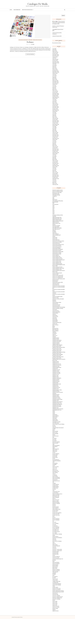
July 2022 (54, 74)
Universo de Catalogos (56, 583)
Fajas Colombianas (55, 445)
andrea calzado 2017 (56, 256)
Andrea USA (54, 323)
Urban (53, 586)
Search (63, 15)
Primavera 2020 (55, 551)
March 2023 (54, 68)
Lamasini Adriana (55, 484)
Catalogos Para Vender (56, 405)
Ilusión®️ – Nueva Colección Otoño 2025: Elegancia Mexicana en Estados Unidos (58, 22)
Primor (53, 555)
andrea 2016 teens (55, 239)
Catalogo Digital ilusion (56, 367)
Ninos (53, 516)
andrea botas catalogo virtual (58, 244)
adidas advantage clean (56, 217)
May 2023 (54, 66)
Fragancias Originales (56, 460)
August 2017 (54, 139)
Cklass (53, 411)
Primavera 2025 (55, 554)
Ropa (53, 561)
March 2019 (54, 117)
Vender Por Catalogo (56, 589)
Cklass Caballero (55, 415)
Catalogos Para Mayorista (57, 404)
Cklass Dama (54, 417)
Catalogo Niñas (55, 382)
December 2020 (55, 93)
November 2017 (55, 136)
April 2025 (54, 49)
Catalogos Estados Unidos (57, 399)
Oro (53, 521)
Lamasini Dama (55, 485)
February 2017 (55, 146)
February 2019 (55, 118)
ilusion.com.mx (55, 470)
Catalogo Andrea (55, 339)
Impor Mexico (55, 472)
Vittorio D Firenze (55, 606)
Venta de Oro (55, 593)
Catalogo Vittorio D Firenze (57, 392)
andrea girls (54, 309)
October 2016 (55, 151)
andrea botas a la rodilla (57, 242)
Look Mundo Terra (56, 491)
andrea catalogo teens (56, 261)
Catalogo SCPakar (55, 391)
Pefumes (54, 538)
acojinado (54, 216)
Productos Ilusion (55, 557)
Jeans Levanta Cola (56, 478)
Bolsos (53, 326)
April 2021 (54, 88)
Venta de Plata (55, 594)
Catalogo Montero (55, 381)
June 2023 (54, 65)
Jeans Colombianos (56, 477)
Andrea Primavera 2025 (56, 36)
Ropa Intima (54, 568)
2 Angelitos (54, 196)
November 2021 (55, 82)
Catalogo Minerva (55, 380)
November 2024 (55, 55)
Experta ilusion (55, 443)
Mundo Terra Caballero (56, 512)
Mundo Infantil (55, 510)
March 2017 (54, 145)
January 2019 (55, 119)
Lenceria (54, 489)
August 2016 (54, 153)
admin (33, 44)
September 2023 (55, 62)
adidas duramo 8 (55, 222)
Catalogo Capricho (56, 343)
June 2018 (54, 127)
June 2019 (54, 113)
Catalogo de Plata (55, 366)
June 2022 (54, 75)
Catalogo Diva (55, 368)
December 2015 (55, 163)
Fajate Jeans (54, 450)
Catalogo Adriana (55, 337)
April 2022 (54, 78)
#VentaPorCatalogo (56, 194)
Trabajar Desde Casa (56, 581)
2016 (53, 198)
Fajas (53, 444)
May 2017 (54, 143)
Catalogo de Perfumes (56, 365)
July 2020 (54, 99)
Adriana (53, 224)
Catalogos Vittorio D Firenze (57, 408)
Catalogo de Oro (55, 362)
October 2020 (55, 95)
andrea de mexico (55, 283)
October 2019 (55, 108)
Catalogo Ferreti (55, 374)
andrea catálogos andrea (57, 263)
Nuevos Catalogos (55, 518)
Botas (53, 327)
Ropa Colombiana (55, 562)
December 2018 (55, 120)
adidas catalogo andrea (56, 219)
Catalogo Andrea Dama (56, 340)
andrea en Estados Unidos (57, 296)
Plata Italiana (54, 544)
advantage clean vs (56, 229)
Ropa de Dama (55, 564)
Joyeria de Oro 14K (56, 480)
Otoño (53, 535)
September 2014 (55, 178)
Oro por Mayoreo (55, 528)
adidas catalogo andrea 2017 (57, 220)
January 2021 (55, 92)
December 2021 (55, 81)
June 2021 (54, 86)
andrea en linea (55, 297)
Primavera (54, 548)
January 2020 (55, 105)
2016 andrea (54, 199)
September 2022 (55, 72)
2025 (53, 213)
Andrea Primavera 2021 (56, 322)
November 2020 (55, 94)
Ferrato (53, 452)
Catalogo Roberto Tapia (57, 389)
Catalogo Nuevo (55, 386)
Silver (53, 575)
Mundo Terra (54, 511)
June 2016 (54, 156)
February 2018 (55, 132)
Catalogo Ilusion (55, 376)
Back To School (55, 324)
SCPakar (54, 574)
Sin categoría (54, 576)
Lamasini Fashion (55, 486)
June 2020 (54, 100)
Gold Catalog (54, 463)
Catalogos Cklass (55, 395)
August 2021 (54, 84)
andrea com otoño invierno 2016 (58, 278)
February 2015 (55, 172)
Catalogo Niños (55, 385)
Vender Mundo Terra (56, 588)
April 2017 (54, 144)
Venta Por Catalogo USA (57, 597)
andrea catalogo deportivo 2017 (58, 259)
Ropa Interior (55, 567)
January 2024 (55, 60)
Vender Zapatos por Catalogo (58, 590)
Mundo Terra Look (56, 515)
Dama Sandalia (55, 433)
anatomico (54, 232)
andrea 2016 (54, 238)
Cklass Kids (54, 418)
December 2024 (55, 54)
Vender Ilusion (55, 587)
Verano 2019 (54, 602)
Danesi (53, 434)
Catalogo (54, 336)
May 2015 (54, 170)
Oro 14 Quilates (55, 523)
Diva (53, 437)
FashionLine (54, 451)
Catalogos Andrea (55, 394)
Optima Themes (20, 617)
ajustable (54, 231)
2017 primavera (55, 204)
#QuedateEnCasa (55, 193)
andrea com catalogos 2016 (57, 276)
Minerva (54, 498)
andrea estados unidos (56, 302)
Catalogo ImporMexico (56, 378)
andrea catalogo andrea (57, 257)
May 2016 (54, 157)
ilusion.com (54, 469)
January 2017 (55, 147)
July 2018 (54, 126)
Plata (53, 542)
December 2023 (55, 61)
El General (54, 440)
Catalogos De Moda (37, 3)
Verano (53, 600)
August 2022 (54, 73)
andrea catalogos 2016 (56, 262)
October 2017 (55, 137)
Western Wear (55, 608)
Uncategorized (55, 582)
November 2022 (55, 71)
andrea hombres (55, 310)
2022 (53, 210)
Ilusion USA (54, 467)
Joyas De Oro (54, 479)
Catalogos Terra (55, 407)
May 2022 (54, 77)
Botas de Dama (55, 328)
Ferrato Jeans (55, 454)
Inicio (11, 9)
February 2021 (55, 91)
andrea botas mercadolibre (57, 249)
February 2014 (55, 184)
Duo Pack (54, 439)
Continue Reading (30, 54)
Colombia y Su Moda (56, 421)
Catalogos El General (56, 398)
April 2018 (54, 130)
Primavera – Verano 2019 (57, 549)
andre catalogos (55, 233)
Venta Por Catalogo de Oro (57, 596)
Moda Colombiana (55, 502)
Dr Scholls (54, 438)
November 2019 (55, 107)
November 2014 (55, 176)
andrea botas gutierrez (56, 246)
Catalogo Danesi (55, 361)
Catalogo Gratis (55, 375)
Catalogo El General (56, 372)
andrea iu (54, 314)
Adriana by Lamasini (56, 225)
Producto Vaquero (56, 556)
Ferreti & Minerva (55, 459)
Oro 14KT (54, 524)
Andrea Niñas (55, 320)
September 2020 (55, 97)
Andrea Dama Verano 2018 (57, 282)
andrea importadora (56, 311)
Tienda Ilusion (55, 580)
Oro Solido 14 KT (55, 529)
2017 (53, 203)
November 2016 (55, 150)
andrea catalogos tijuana (57, 272)
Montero (54, 504)
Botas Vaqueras (55, 329)
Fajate (53, 447)
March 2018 (54, 131)
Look (53, 490)
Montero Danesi (55, 506)
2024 (53, 212)
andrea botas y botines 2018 (57, 251)
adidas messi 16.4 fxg (56, 223)
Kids (53, 482)
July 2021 (54, 85)
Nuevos (53, 517)
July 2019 (54, 112)
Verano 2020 (54, 603)
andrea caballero (55, 255)
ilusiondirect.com (55, 471)
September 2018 (55, 124)
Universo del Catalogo (56, 584)
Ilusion (53, 465)
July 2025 (54, 48)
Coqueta (54, 426)
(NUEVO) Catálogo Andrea (57, 190)
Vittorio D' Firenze (55, 607)
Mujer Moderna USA (56, 509)
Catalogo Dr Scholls (56, 369)
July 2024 (54, 58)
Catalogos (54, 393)
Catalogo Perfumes (56, 387)
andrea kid (54, 317)
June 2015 (54, 169)
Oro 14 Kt (54, 522)
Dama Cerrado (55, 431)
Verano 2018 (54, 601)
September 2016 (55, 152)
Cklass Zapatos (55, 420)
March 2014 (54, 183)
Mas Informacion (17, 9)
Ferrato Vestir (55, 457)
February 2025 (55, 52)
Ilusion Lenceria (55, 466)
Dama (53, 430)
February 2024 (55, 59)
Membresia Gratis (55, 496)
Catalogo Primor (55, 388)
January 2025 (55, 53)
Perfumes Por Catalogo (57, 541)
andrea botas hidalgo (56, 248)
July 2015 (54, 168)
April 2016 (54, 158)
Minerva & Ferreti (55, 499)
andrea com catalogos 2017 (57, 277)
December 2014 (55, 175)
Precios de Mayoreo (56, 545)
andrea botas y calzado (56, 252)
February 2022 (55, 80)
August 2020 (55, 98)
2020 (53, 207)
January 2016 (54, 162)
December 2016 (55, 149)
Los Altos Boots (55, 492)
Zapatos (54, 609)
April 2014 (54, 182)
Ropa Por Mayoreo (56, 570)
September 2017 (55, 138)
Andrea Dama (55, 281)
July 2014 (54, 179)
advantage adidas (55, 226)
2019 (53, 206)
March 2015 (54, 171)
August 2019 (54, 111)
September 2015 (55, 165)
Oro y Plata (54, 532)
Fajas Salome (54, 446)
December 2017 (55, 134)
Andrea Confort (55, 280)
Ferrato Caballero (55, 453)
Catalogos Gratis (55, 400)
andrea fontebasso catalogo (57, 308)
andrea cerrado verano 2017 (57, 275)
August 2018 (54, 125)
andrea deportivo (55, 284)
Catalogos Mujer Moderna (57, 401)
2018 (53, 205)
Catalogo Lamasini (55, 379)
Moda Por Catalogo (56, 503)
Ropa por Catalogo (56, 569)
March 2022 (54, 79)
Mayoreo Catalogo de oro (57, 493)
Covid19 (53, 428)
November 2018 (55, 121)
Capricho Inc (54, 335)
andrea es (54, 301)
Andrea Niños (55, 321)
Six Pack (54, 577)
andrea (53, 236)
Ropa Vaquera (55, 571)
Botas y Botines (55, 330)
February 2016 (55, 160)
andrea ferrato (55, 303)
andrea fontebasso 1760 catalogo (58, 307)
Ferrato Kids (54, 456)
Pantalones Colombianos (57, 537)
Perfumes (30, 42)
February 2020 (55, 104)
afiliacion (54, 230)
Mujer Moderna (55, 508)
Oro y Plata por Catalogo (57, 534)
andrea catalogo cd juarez (57, 258)
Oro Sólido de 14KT (56, 531)
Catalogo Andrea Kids (56, 341)
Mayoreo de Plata (55, 495)
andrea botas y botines (56, 250)
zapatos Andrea (55, 610)
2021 (53, 209)
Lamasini (54, 483)
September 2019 (55, 110)
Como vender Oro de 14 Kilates (58, 424)
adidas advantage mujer (57, 218)
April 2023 (54, 67)
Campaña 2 (54, 333)
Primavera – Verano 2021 (57, 550)
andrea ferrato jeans (56, 304)
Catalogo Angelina (56, 342)
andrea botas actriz (56, 243)
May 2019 (54, 114)
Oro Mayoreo (54, 525)
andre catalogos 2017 (56, 235)
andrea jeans (54, 315)
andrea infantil (55, 313)
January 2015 (54, 173)
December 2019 (55, 106)
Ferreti (53, 458)
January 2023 (55, 69)
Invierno (54, 473)
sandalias (54, 573)
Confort (53, 425)
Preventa (54, 547)
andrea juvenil (55, 316)
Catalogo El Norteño (56, 373)
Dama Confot (55, 432)
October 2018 (55, 123)
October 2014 (55, 177)
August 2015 (54, 166)
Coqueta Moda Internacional (57, 427)
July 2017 (54, 140)
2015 (53, 197)
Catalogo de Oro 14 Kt (56, 363)
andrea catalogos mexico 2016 (58, 268)
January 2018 (55, 133)
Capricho (54, 334)
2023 (53, 211)
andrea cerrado (55, 274)
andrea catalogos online (57, 269)
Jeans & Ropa (55, 476)
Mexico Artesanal (55, 497)
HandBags (54, 464)
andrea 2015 (54, 237)
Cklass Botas (54, 414)
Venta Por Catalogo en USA (27, 9)
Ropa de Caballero (56, 563)
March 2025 (54, 51)
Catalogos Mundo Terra (56, 402)
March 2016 (54, 159)
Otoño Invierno (55, 536)
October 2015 (55, 164)
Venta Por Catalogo (56, 595)
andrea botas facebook (56, 245)
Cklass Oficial (54, 419)
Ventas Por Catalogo (56, 599)
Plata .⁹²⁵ (54, 543)
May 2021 (54, 87)
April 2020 (54, 101)
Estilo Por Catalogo (56, 441)
